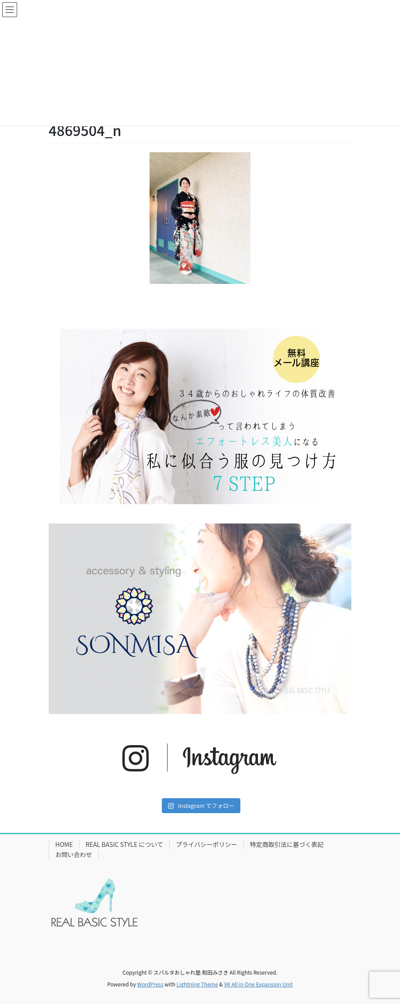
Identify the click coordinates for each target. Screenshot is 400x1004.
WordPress (150, 984)
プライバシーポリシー (206, 844)
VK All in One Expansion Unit (258, 984)
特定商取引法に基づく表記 (287, 844)
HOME (64, 844)
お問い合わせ (73, 854)
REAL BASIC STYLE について (124, 844)
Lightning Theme (197, 984)
